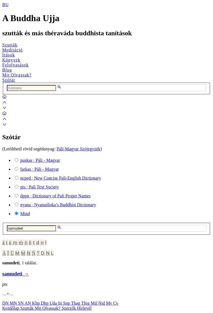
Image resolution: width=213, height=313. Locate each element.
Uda (54, 303)
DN (6, 303)
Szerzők (69, 308)
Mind (25, 213)
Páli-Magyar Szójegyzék (78, 148)
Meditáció (12, 50)
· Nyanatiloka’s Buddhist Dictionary (58, 204)
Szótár (8, 80)
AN (28, 303)
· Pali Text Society (39, 187)
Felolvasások (15, 65)
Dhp (45, 303)
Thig (86, 303)
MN (14, 303)
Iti (60, 303)
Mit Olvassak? (17, 75)
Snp (67, 303)
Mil (94, 303)
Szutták (9, 45)
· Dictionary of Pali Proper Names (55, 195)
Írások (8, 55)
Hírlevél (84, 308)
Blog (7, 70)
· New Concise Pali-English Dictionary (60, 178)
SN (21, 303)
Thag (76, 303)
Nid (102, 303)
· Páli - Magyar (40, 160)
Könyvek (11, 60)
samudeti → (15, 274)
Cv (115, 303)
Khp (36, 303)
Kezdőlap (11, 308)
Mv (109, 303)
